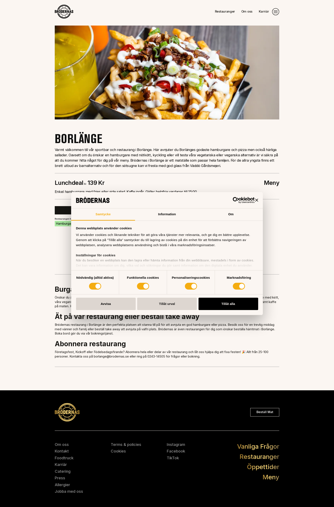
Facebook (176, 451)
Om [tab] (230, 214)
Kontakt (62, 451)
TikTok (173, 457)
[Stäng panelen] (256, 200)
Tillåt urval (167, 304)
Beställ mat (264, 412)
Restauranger (225, 11)
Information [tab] (167, 214)
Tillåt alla (228, 304)
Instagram (176, 444)
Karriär (264, 11)
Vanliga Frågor (258, 446)
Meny (271, 477)
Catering (63, 471)
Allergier (62, 484)
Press (60, 477)
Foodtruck (64, 457)
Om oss (246, 11)
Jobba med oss (69, 491)
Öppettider (263, 467)
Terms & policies (126, 444)
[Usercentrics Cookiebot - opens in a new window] (236, 200)
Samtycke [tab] (103, 214)
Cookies (118, 451)
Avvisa (106, 304)
